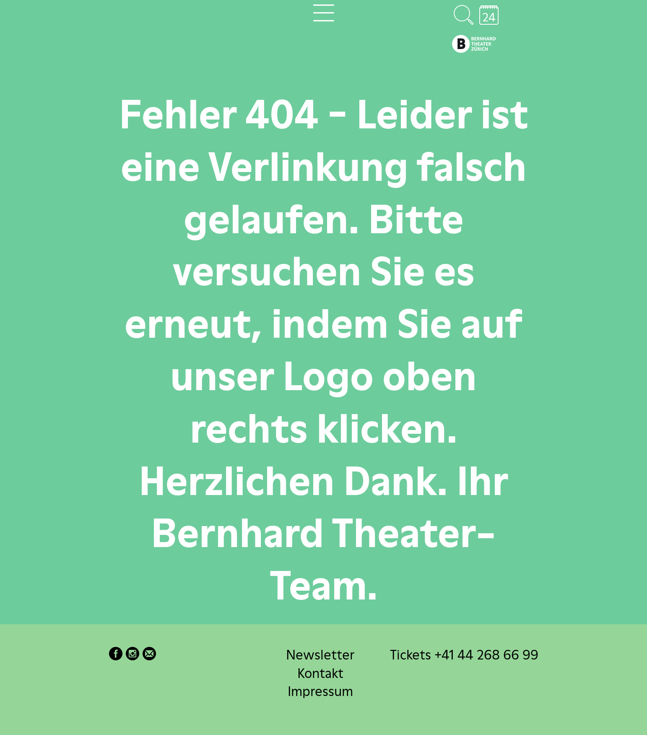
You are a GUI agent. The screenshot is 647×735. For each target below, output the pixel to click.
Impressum (320, 691)
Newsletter (320, 654)
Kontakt (320, 673)
